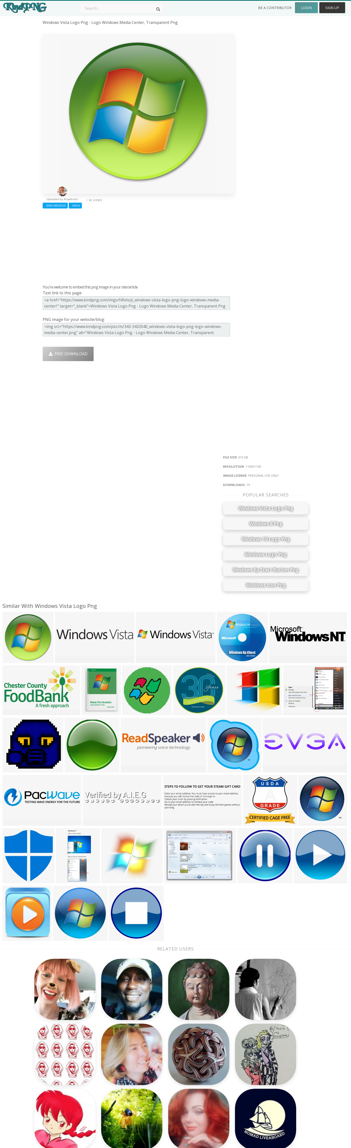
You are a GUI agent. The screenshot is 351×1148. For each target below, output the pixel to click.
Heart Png (105, 1097)
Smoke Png (159, 1069)
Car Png (209, 1055)
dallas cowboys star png (65, 1097)
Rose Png (104, 1069)
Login (306, 7)
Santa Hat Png (109, 1062)
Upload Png (266, 1083)
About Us (263, 1048)
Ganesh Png (213, 1090)
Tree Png (157, 1062)
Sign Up (332, 7)
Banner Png (213, 1097)
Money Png (212, 1048)
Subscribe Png (109, 1048)
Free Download (68, 353)
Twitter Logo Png (112, 1055)
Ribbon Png (106, 1076)
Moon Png (158, 1076)
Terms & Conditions (273, 1062)
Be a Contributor (275, 7)
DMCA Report (267, 1069)
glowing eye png (58, 1069)
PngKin (102, 1083)
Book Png (211, 1083)
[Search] (158, 9)
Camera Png (160, 1055)
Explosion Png (162, 1090)
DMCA (75, 205)
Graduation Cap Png (167, 1083)
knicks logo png (58, 1055)
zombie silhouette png (64, 1076)
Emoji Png (211, 1076)
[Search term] (121, 8)
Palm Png (157, 1048)
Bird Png (210, 1062)
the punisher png (59, 1048)
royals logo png (58, 1083)
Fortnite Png (160, 1097)
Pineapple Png (215, 1069)
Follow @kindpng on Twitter (281, 1104)
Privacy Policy (267, 1076)
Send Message (55, 205)
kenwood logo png (60, 1090)
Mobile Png (106, 1090)
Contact (262, 1055)
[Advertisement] (138, 245)
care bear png (56, 1062)
